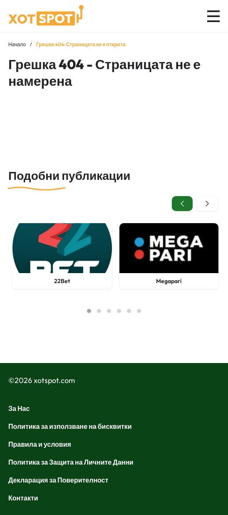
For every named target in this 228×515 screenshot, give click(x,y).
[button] (89, 311)
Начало (17, 44)
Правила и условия (39, 444)
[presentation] (182, 203)
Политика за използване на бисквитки (70, 426)
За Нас (19, 408)
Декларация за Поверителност (58, 480)
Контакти (23, 498)
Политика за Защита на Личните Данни (71, 462)
